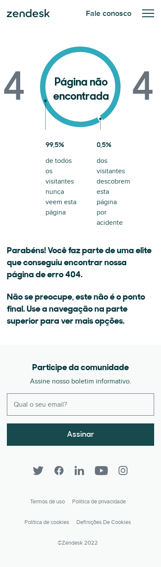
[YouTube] (101, 470)
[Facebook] (59, 470)
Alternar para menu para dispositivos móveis (148, 13)
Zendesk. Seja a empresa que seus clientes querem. (28, 13)
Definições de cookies (103, 522)
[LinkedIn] (79, 470)
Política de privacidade (99, 501)
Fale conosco (108, 13)
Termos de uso (47, 501)
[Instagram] (123, 470)
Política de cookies (46, 522)
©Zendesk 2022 (78, 542)
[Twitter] (38, 470)
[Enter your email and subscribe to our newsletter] (80, 404)
